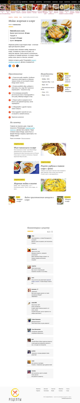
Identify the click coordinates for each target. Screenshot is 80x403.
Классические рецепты (40, 12)
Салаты (74, 2)
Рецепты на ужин (77, 12)
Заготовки (47, 2)
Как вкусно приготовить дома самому (14, 2)
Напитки (67, 2)
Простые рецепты (56, 12)
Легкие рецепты (19, 12)
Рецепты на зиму (34, 12)
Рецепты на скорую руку (45, 12)
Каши (61, 2)
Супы (67, 390)
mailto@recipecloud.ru (66, 398)
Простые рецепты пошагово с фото (15, 394)
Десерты (39, 2)
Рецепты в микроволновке (66, 12)
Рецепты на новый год (72, 12)
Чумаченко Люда (17, 24)
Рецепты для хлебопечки (50, 12)
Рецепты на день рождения (61, 12)
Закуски (55, 2)
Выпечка (25, 2)
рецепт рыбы (17, 31)
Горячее (32, 2)
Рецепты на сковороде (7, 12)
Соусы (67, 388)
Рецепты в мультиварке (2, 12)
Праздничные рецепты (29, 12)
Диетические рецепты (13, 12)
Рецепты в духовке (24, 12)
